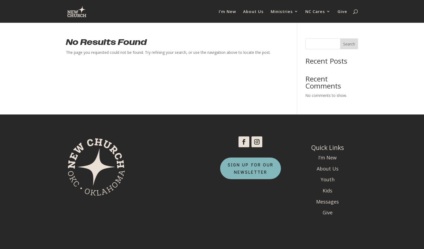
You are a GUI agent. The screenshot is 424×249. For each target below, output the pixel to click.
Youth (327, 179)
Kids (327, 190)
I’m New (227, 11)
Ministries (282, 11)
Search (349, 44)
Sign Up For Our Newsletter (250, 168)
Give (342, 11)
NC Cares (315, 11)
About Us (253, 11)
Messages (327, 201)
